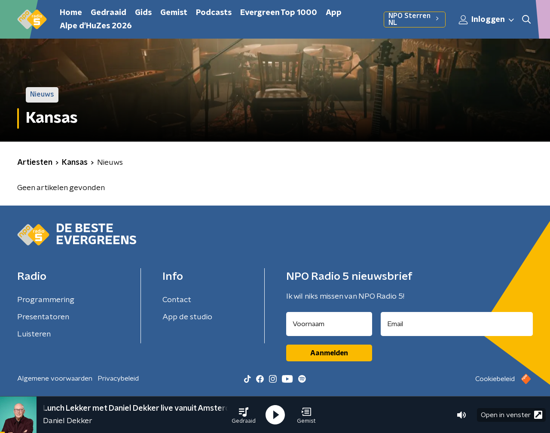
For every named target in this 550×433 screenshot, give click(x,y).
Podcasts (214, 13)
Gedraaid (108, 13)
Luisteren (34, 334)
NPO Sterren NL (414, 19)
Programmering (45, 300)
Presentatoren (43, 317)
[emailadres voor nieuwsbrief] (457, 324)
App (334, 13)
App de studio (187, 317)
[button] (243, 415)
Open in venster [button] (511, 415)
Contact (176, 300)
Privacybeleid (118, 378)
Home (71, 13)
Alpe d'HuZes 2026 (96, 26)
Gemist (173, 13)
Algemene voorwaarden (54, 378)
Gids (143, 13)
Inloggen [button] (486, 19)
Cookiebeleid (495, 378)
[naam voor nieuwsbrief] (329, 324)
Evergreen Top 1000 (278, 13)
